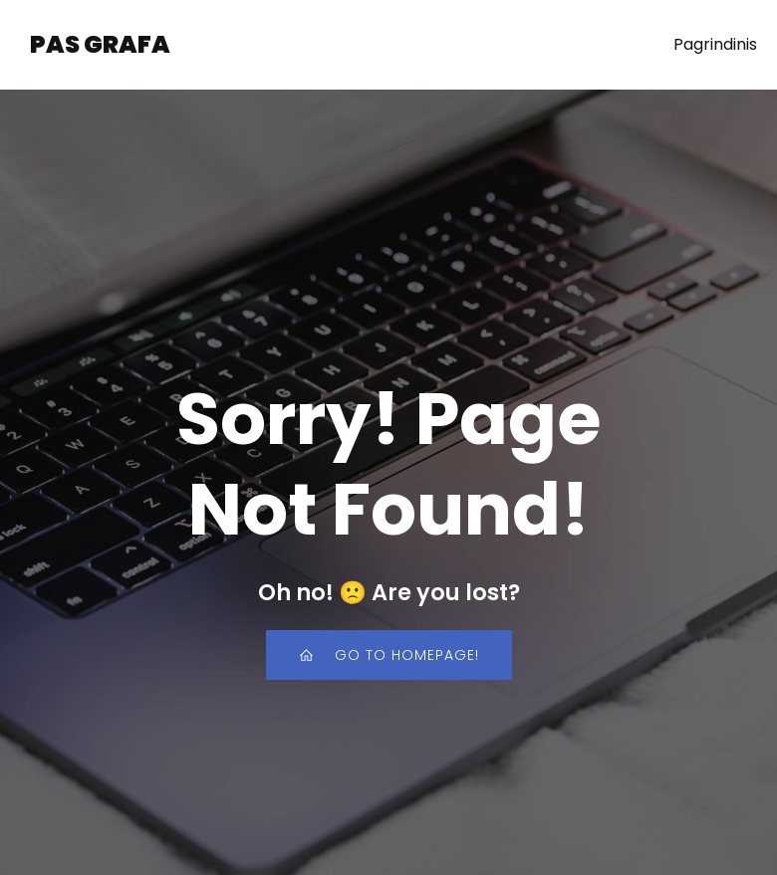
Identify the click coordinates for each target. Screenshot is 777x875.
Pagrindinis (715, 44)
